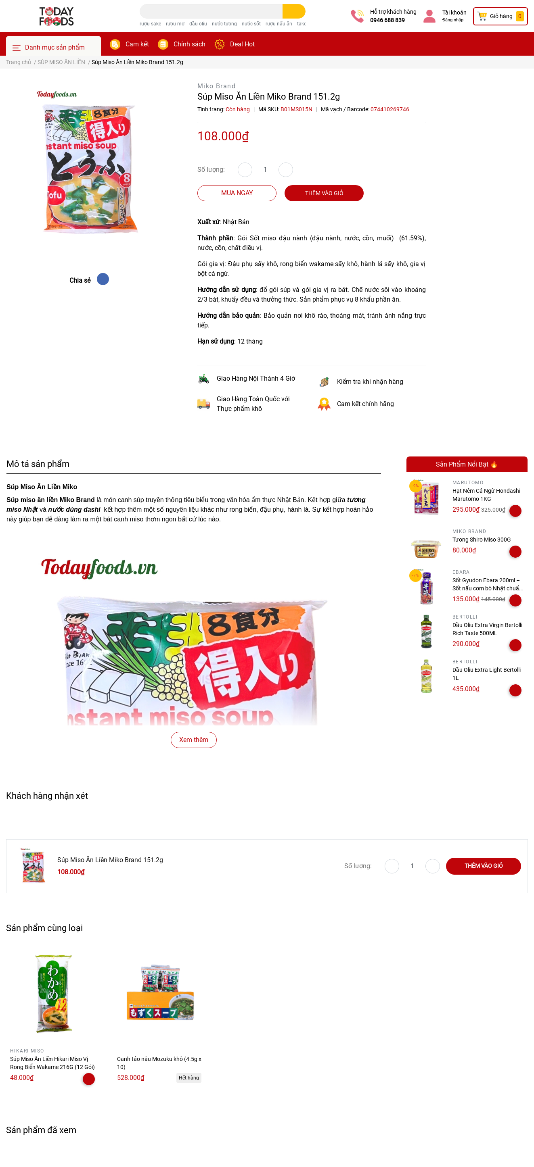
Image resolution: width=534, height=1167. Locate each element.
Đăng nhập (452, 20)
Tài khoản (454, 12)
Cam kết (137, 44)
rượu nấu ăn (279, 24)
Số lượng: (211, 169)
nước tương (224, 24)
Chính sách (189, 44)
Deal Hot (242, 44)
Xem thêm (193, 740)
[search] (294, 11)
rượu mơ (175, 24)
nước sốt (251, 24)
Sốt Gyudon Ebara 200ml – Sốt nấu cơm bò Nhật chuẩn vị (487, 588)
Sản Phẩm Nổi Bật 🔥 (467, 464)
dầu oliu (198, 24)
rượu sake (150, 24)
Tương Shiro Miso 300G (481, 539)
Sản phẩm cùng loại (44, 928)
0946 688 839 (387, 20)
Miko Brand (216, 86)
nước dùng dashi (74, 509)
